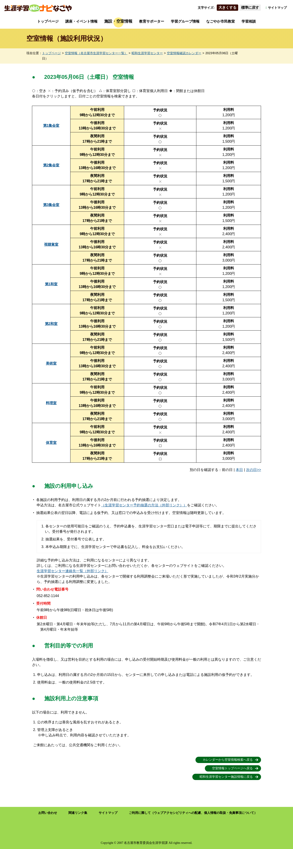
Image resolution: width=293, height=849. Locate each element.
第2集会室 (51, 165)
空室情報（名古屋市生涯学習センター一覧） (96, 53)
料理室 (51, 403)
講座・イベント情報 (81, 21)
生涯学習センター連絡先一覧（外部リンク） (72, 571)
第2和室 (51, 324)
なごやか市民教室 (220, 21)
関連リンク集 (77, 813)
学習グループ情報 (185, 21)
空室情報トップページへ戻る (232, 768)
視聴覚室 (51, 244)
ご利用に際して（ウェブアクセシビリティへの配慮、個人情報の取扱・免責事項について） (193, 813)
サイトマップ (277, 7)
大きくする (227, 7)
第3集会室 (51, 205)
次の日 (251, 470)
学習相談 (249, 21)
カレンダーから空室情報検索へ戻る (228, 759)
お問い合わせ (47, 813)
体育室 (51, 443)
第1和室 (51, 284)
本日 (239, 470)
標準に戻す (250, 7)
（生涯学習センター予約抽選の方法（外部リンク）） (144, 505)
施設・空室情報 (118, 21)
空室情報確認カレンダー (184, 53)
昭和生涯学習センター (147, 53)
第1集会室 (51, 125)
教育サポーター (151, 21)
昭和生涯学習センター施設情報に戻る (226, 776)
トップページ (48, 21)
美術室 (51, 363)
